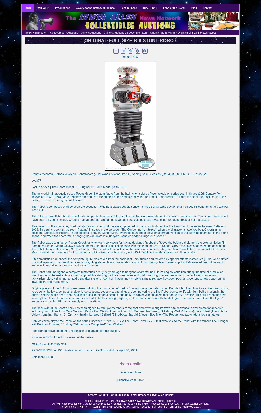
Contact (207, 8)
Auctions (72, 32)
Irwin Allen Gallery (163, 395)
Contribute (115, 395)
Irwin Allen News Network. (137, 400)
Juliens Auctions (91, 32)
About (102, 395)
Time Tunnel (150, 8)
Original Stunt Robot (162, 32)
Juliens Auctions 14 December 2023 (125, 32)
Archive (92, 395)
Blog (194, 8)
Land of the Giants (174, 8)
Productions (62, 8)
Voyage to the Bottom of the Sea (95, 8)
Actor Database (140, 395)
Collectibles (57, 32)
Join (126, 395)
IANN (28, 8)
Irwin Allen (43, 8)
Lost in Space (129, 8)
